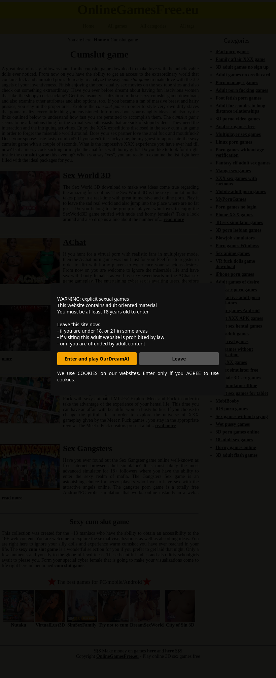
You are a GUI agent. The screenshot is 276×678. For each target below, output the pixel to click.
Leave (179, 358)
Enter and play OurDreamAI (97, 358)
